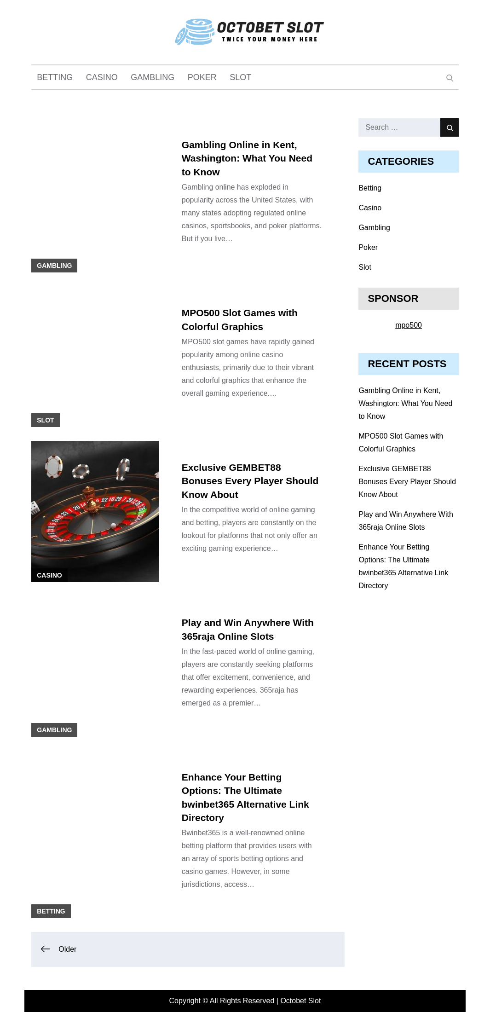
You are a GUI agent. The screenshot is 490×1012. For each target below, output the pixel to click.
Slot (240, 77)
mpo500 (408, 325)
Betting (55, 77)
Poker (202, 77)
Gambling (152, 77)
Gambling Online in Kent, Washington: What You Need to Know (247, 158)
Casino (102, 77)
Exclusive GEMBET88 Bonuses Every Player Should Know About (250, 481)
